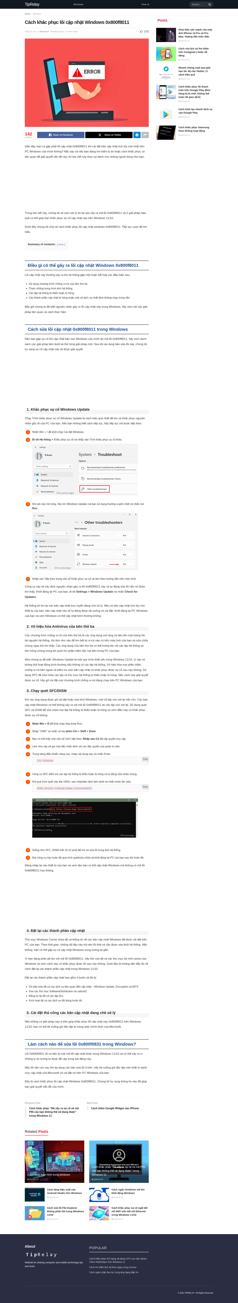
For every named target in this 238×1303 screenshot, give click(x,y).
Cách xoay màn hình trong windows (48, 1174)
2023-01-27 (33, 1179)
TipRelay (32, 4)
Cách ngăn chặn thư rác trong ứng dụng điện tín (114, 1272)
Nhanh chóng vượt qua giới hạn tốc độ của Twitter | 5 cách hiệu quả (194, 71)
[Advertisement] (87, 186)
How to (145, 4)
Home (27, 14)
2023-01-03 (117, 1197)
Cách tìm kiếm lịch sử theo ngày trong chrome (113, 1267)
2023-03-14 (184, 101)
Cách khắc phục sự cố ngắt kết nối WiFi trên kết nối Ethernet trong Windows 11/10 (130, 1211)
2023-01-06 (52, 1197)
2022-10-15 (52, 1219)
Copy (145, 759)
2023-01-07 (97, 1179)
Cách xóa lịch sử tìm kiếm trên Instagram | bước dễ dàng (193, 52)
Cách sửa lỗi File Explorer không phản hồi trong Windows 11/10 (65, 1211)
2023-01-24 (30, 31)
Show (61, 244)
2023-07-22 (184, 41)
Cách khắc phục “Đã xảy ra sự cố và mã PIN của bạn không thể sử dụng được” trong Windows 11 (118, 1170)
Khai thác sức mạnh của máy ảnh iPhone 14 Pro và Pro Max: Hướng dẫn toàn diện (195, 33)
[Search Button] (209, 4)
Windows (78, 4)
